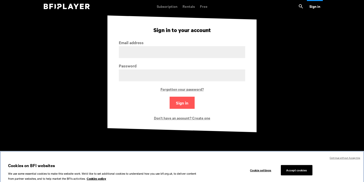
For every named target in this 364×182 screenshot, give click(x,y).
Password (127, 65)
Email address (131, 42)
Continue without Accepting (345, 159)
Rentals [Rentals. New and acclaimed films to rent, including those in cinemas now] (189, 6)
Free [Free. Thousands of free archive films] (204, 6)
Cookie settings (260, 171)
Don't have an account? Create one (182, 117)
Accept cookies (296, 171)
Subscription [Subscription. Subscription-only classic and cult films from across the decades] (167, 6)
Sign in (314, 6)
